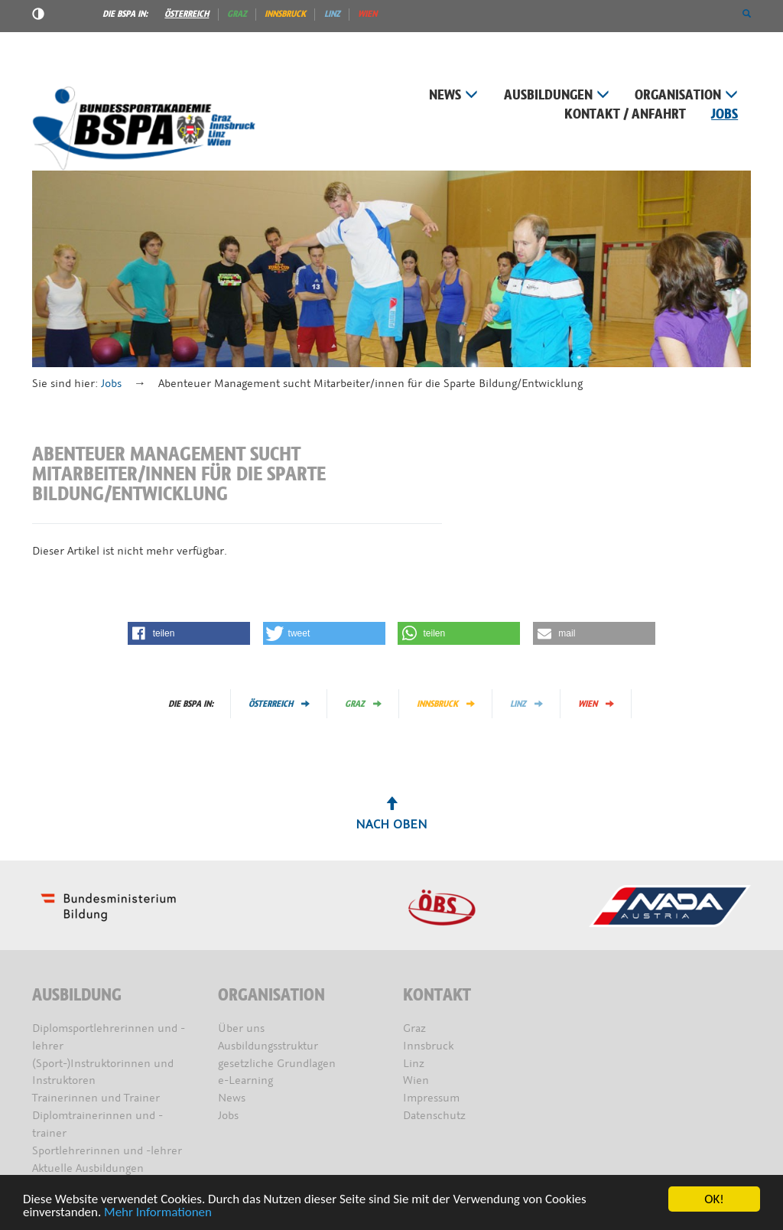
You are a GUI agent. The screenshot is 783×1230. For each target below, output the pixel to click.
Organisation (686, 95)
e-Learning (245, 1080)
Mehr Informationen (158, 1214)
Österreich (186, 14)
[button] (746, 14)
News (453, 95)
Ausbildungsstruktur (268, 1046)
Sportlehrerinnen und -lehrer (107, 1151)
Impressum (431, 1098)
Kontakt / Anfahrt (625, 114)
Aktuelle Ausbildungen (88, 1168)
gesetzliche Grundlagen (277, 1063)
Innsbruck (285, 14)
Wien (367, 14)
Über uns (241, 1028)
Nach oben (391, 814)
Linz (332, 14)
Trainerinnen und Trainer (96, 1098)
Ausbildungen (556, 95)
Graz (237, 14)
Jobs (724, 114)
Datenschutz (434, 1115)
